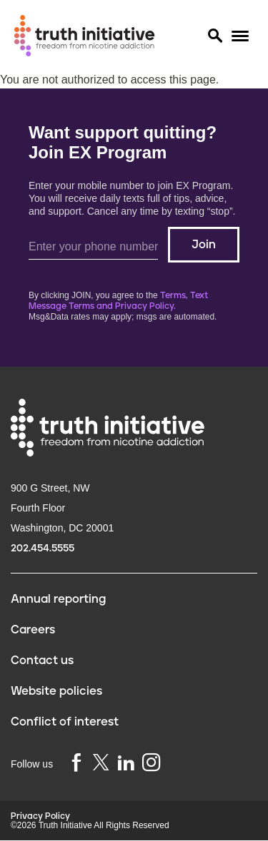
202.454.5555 (42, 549)
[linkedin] (125, 763)
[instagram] (151, 763)
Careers (33, 630)
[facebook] (76, 763)
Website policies (56, 691)
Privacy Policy (40, 816)
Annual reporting (58, 599)
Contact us (42, 660)
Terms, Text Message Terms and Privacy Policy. (118, 301)
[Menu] (240, 36)
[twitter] (101, 762)
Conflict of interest (65, 722)
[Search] (214, 35)
